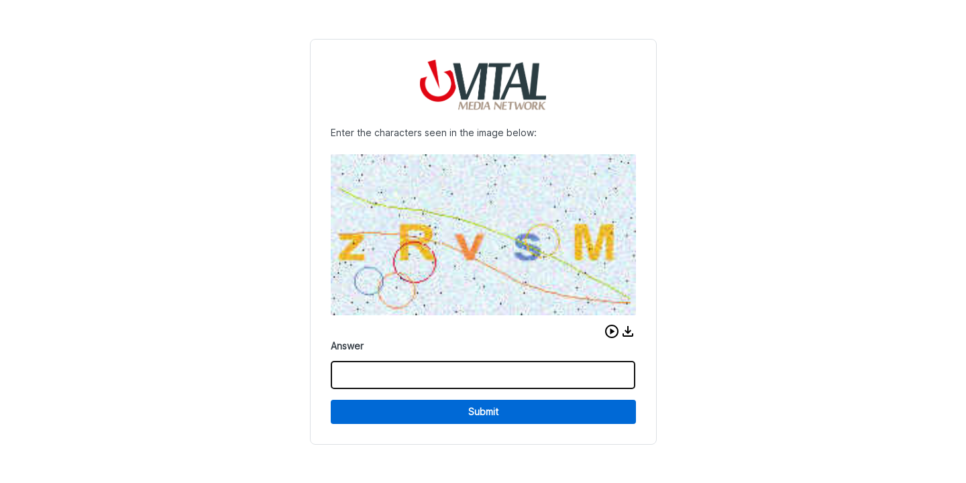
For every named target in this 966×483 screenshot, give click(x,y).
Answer (347, 346)
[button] (612, 331)
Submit (483, 411)
